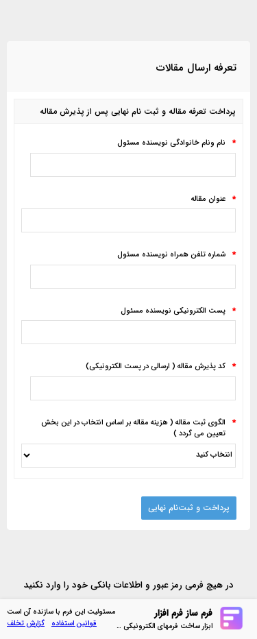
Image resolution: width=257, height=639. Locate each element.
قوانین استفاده (74, 623)
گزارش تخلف (26, 623)
